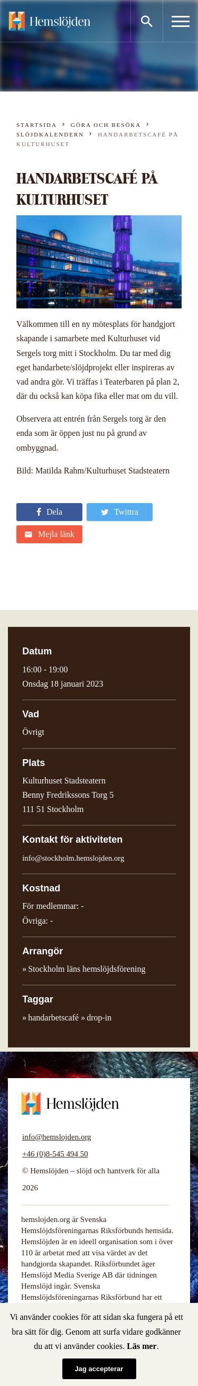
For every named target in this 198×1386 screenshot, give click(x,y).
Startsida (36, 125)
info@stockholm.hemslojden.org (73, 858)
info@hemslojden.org (56, 1137)
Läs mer (141, 1346)
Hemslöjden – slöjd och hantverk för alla (49, 21)
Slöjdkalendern (50, 134)
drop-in (99, 1017)
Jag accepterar (99, 1369)
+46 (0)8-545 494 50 (55, 1154)
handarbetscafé (53, 1017)
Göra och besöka (106, 125)
